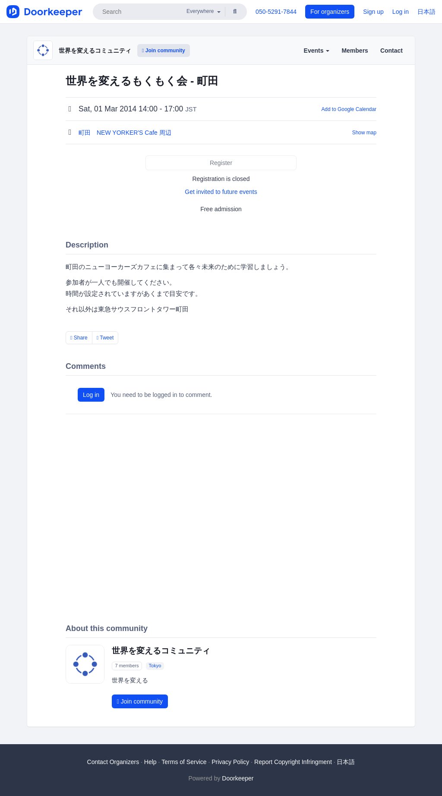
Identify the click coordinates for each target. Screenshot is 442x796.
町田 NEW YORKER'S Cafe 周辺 (126, 132)
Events (317, 50)
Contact (391, 50)
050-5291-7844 (276, 11)
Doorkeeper (237, 778)
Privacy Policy (230, 761)
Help (150, 761)
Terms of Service (183, 761)
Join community (163, 51)
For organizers (329, 11)
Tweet (105, 338)
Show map (364, 133)
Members (354, 50)
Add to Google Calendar (348, 109)
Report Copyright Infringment (293, 761)
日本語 (426, 11)
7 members (127, 665)
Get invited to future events (221, 191)
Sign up (373, 11)
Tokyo (155, 665)
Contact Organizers (113, 761)
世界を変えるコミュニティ (95, 50)
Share (79, 338)
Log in (400, 11)
